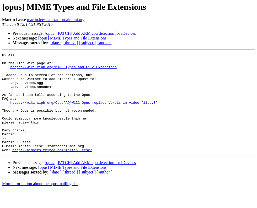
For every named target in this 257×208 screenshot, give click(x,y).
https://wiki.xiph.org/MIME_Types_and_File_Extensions (63, 70)
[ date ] (55, 43)
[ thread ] (70, 43)
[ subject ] (87, 43)
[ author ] (105, 43)
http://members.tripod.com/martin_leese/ (52, 169)
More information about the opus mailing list (40, 203)
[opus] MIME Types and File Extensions (72, 38)
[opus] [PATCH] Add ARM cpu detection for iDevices (90, 33)
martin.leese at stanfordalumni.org (55, 19)
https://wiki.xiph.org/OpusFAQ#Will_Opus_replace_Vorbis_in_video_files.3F (84, 112)
